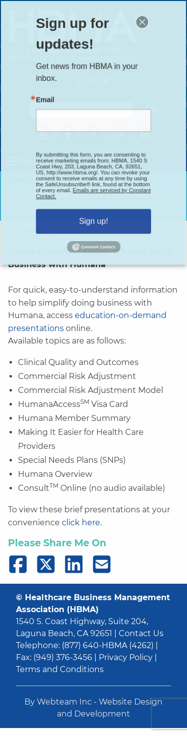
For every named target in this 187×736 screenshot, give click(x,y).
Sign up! (93, 210)
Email (51, 103)
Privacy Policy (126, 657)
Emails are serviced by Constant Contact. (93, 186)
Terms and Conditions (60, 669)
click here (81, 522)
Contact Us (141, 633)
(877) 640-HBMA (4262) (108, 645)
